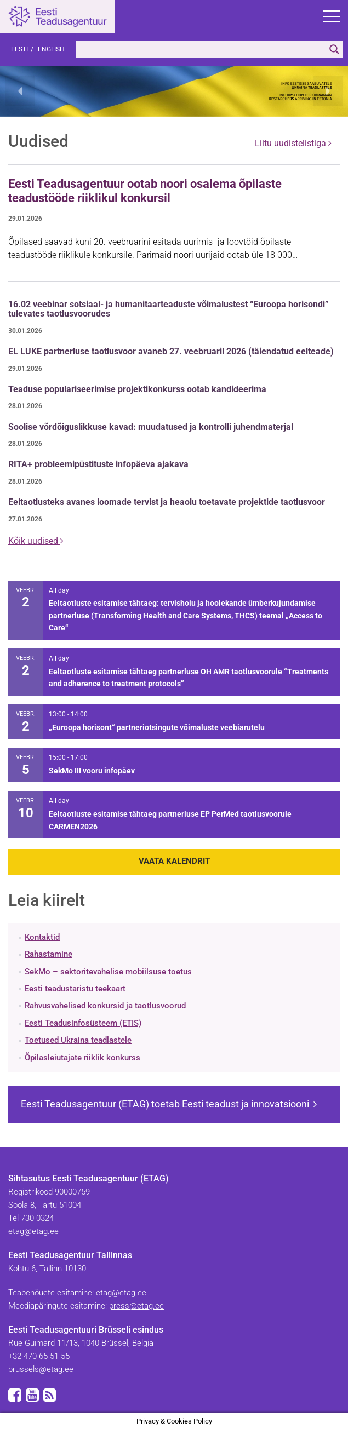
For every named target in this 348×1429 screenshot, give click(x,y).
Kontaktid (42, 937)
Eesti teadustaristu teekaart (75, 989)
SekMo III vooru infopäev (92, 770)
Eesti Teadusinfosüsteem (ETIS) (83, 1023)
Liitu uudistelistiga (293, 143)
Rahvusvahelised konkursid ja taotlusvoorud (105, 1006)
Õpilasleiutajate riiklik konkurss (82, 1058)
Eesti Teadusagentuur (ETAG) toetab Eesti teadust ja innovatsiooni (169, 1104)
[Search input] (200, 49)
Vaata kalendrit (174, 861)
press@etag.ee (136, 1306)
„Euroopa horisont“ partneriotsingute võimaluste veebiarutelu (157, 727)
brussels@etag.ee (40, 1369)
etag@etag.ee (33, 1231)
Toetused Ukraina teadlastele (78, 1040)
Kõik (36, 541)
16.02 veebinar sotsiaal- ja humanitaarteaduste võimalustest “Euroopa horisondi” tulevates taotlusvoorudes (168, 309)
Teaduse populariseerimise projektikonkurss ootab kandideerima (137, 389)
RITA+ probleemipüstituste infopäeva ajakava (98, 464)
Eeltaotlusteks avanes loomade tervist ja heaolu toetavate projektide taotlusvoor (166, 502)
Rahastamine (48, 954)
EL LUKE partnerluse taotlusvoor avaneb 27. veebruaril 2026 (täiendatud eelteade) (171, 351)
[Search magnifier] (334, 49)
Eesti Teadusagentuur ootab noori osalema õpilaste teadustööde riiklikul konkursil (145, 191)
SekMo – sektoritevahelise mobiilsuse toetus (108, 972)
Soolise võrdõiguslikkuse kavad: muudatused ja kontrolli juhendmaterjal (150, 427)
